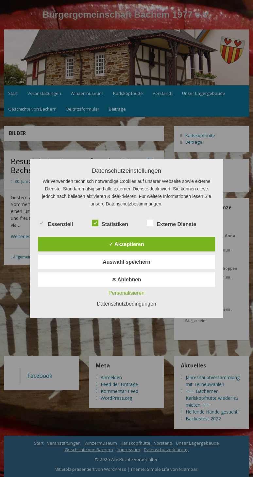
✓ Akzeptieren (126, 244)
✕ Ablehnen (126, 279)
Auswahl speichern (126, 262)
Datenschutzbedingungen (126, 304)
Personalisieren (126, 293)
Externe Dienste (171, 223)
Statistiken (110, 223)
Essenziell (55, 223)
